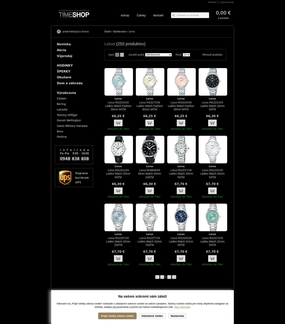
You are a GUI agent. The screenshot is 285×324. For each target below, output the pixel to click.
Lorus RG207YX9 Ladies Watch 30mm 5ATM (181, 174)
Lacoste (62, 109)
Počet (179, 54)
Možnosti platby (63, 302)
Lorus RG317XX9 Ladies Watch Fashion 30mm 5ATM (150, 106)
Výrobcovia (119, 31)
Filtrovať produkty (212, 54)
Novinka (64, 44)
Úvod (107, 31)
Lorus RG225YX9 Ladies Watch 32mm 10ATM (118, 241)
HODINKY (65, 65)
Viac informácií (182, 320)
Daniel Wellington (69, 120)
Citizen (61, 98)
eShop (125, 15)
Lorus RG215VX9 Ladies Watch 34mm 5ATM (212, 174)
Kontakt (158, 15)
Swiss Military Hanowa (72, 125)
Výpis (111, 54)
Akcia (61, 50)
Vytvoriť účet (227, 2)
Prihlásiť (212, 2)
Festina (62, 136)
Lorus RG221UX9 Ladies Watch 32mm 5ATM (212, 106)
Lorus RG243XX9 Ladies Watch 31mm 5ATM (181, 241)
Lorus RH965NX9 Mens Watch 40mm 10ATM (149, 174)
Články (141, 15)
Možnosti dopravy (64, 299)
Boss (60, 131)
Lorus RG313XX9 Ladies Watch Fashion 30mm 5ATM (118, 106)
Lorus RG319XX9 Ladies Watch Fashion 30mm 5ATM (181, 106)
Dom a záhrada (70, 83)
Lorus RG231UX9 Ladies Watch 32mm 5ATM (118, 174)
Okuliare (64, 77)
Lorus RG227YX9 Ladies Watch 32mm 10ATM (150, 241)
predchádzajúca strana (76, 31)
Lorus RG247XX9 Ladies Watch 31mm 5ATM (212, 241)
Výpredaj (64, 56)
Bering (61, 104)
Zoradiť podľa (136, 54)
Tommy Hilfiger (67, 115)
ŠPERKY (63, 71)
